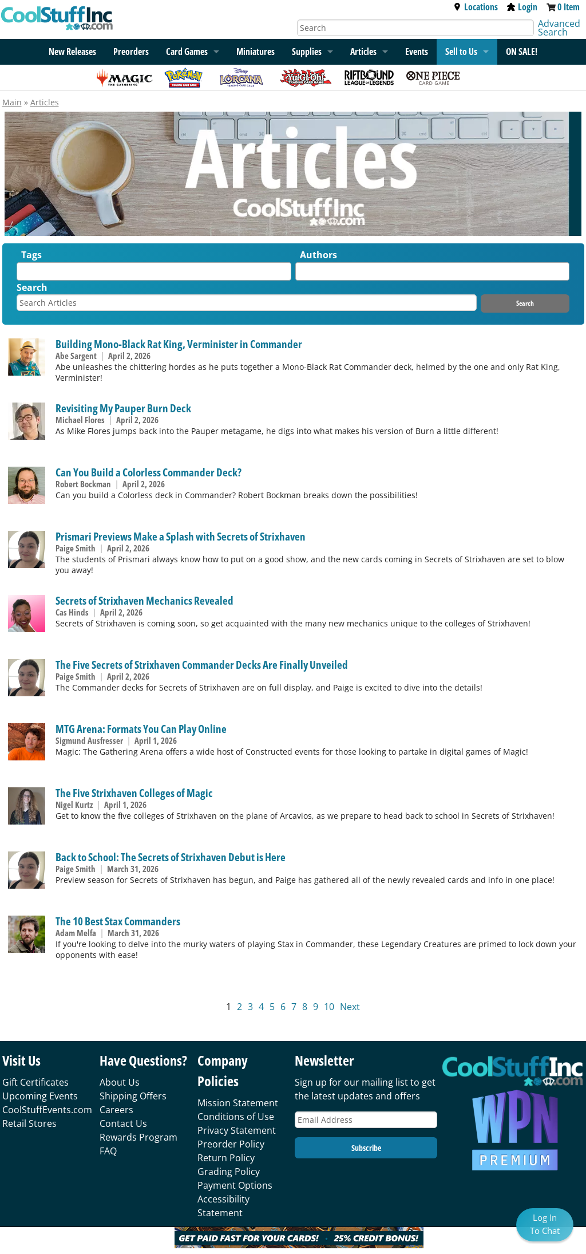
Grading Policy (228, 1171)
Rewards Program (138, 1137)
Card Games (187, 51)
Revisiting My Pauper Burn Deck (123, 408)
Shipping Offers (133, 1096)
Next (350, 1006)
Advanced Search (559, 27)
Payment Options (234, 1185)
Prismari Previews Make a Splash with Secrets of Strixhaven (181, 536)
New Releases (72, 51)
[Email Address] (366, 1119)
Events (416, 51)
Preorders (131, 51)
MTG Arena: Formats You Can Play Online (141, 728)
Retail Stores (29, 1123)
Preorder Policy (230, 1144)
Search (32, 287)
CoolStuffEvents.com (47, 1109)
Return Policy (226, 1158)
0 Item (568, 7)
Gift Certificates (35, 1082)
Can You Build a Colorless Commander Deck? (148, 472)
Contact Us (123, 1123)
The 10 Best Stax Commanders (118, 921)
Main (12, 102)
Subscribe (366, 1147)
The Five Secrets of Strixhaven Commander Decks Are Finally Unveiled (202, 664)
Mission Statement (237, 1103)
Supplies (307, 51)
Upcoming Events (40, 1096)
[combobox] (154, 271)
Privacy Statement (236, 1130)
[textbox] (23, 274)
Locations (475, 7)
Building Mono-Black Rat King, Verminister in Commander (179, 344)
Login (522, 7)
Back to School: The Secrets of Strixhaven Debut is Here (171, 857)
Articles (363, 51)
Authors (318, 255)
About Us (120, 1082)
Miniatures (255, 51)
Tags (31, 255)
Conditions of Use (235, 1116)
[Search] (415, 27)
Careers (116, 1109)
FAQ (108, 1151)
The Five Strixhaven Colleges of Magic (134, 792)
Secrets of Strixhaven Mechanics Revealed (144, 600)
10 (329, 1006)
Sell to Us (461, 51)
